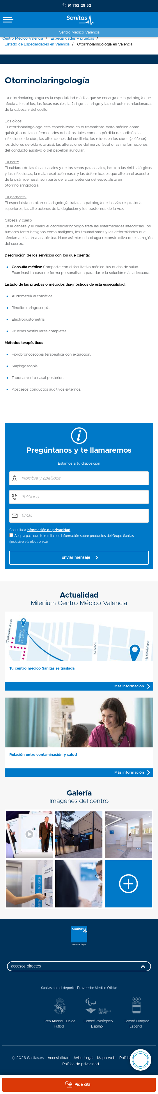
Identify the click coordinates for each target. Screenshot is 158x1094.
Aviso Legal (83, 1058)
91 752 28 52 (77, 5)
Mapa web (106, 1058)
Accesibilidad (58, 1058)
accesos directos (79, 967)
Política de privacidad (80, 1064)
